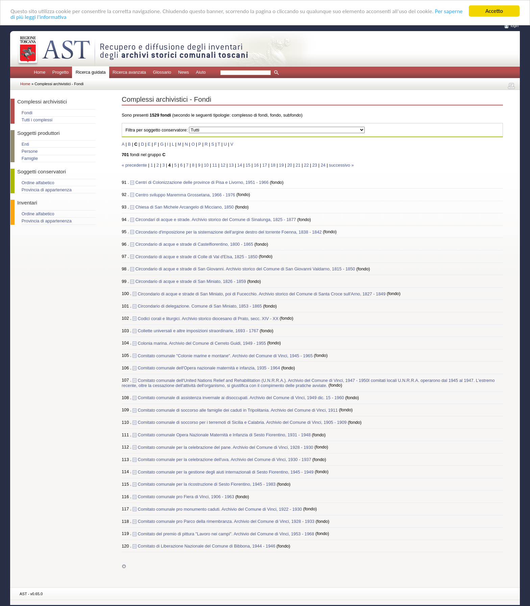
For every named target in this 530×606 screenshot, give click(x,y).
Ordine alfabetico (38, 182)
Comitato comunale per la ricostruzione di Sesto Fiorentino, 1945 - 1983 (207, 484)
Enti (25, 144)
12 (223, 165)
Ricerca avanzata (129, 72)
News (183, 72)
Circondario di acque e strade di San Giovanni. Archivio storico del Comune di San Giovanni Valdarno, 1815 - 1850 (245, 268)
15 (248, 165)
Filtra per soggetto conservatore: (156, 129)
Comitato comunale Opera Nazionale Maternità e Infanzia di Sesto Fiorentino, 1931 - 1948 (225, 434)
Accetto (494, 11)
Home (39, 72)
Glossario (162, 72)
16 (256, 165)
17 (264, 165)
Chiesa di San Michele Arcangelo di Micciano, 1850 (185, 207)
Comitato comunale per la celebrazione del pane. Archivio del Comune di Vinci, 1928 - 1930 (226, 447)
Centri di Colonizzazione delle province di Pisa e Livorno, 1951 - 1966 (202, 182)
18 (273, 165)
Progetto (60, 72)
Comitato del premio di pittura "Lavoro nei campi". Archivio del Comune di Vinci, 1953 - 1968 (226, 533)
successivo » (341, 165)
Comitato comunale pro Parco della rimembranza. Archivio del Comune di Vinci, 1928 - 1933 (227, 521)
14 (239, 165)
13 (231, 165)
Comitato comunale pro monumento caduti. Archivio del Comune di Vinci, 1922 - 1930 (220, 508)
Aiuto (201, 72)
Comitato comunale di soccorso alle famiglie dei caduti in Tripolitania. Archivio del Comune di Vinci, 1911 (238, 409)
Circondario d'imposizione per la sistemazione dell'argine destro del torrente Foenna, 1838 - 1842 (229, 231)
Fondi (27, 112)
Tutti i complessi (37, 119)
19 (281, 165)
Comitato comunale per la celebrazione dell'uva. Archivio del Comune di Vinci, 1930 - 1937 (225, 459)
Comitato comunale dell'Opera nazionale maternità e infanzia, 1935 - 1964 (209, 367)
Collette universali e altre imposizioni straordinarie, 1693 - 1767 (199, 330)
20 (289, 165)
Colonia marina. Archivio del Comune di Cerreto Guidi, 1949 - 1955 (202, 342)
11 (214, 165)
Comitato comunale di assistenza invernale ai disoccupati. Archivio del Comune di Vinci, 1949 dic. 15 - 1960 (241, 397)
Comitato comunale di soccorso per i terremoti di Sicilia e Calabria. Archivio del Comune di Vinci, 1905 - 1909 (243, 422)
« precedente (135, 165)
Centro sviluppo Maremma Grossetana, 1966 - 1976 (185, 194)
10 (206, 165)
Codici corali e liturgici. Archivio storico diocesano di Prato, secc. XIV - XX (209, 318)
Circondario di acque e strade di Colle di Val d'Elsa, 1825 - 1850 (197, 256)
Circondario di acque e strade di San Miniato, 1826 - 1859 (191, 281)
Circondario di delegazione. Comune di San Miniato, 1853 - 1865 (200, 306)
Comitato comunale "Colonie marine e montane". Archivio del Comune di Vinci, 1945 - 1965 (226, 355)
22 (306, 165)
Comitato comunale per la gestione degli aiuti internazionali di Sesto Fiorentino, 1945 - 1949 (226, 471)
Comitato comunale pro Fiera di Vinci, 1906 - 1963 (187, 496)
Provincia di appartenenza (47, 189)
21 (298, 165)
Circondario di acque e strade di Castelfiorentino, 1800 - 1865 (194, 244)
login (515, 26)
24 (323, 165)
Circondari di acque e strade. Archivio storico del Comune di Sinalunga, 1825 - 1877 (216, 219)
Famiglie (30, 158)
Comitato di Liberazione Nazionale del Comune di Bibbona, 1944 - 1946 (207, 546)
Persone (30, 151)
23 (314, 165)
